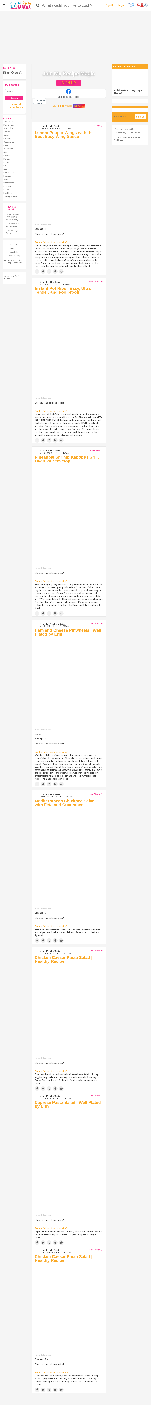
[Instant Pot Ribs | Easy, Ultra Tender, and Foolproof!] (69, 346)
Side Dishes (94, 623)
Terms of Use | (14, 256)
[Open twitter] (133, 5)
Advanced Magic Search (16, 105)
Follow (78, 106)
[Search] (38, 5)
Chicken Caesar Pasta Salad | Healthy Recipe (63, 959)
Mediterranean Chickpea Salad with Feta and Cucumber (65, 803)
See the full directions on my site (51, 242)
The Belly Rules (57, 624)
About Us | (14, 245)
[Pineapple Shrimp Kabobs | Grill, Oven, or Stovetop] (69, 516)
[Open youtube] (142, 5)
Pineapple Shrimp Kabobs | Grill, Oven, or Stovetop (67, 459)
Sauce (97, 125)
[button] (69, 93)
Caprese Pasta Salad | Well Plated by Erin (68, 1104)
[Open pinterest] (138, 5)
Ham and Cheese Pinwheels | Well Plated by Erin (68, 632)
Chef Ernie (55, 126)
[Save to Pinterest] (55, 271)
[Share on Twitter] (43, 271)
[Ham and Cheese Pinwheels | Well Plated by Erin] (69, 683)
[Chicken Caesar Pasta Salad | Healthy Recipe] (69, 1011)
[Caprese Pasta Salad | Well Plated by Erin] (69, 1162)
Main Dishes (94, 281)
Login (121, 5)
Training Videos (10, 196)
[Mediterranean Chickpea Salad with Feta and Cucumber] (69, 858)
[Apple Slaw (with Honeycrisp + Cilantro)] (130, 78)
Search (14, 98)
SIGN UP (68, 83)
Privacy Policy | (14, 252)
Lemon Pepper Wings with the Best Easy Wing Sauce (64, 134)
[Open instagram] (146, 5)
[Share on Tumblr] (49, 271)
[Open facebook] (129, 5)
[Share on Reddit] (61, 271)
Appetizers (95, 450)
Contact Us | (14, 248)
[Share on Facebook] (37, 271)
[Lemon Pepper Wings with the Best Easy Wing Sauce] (69, 181)
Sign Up (110, 5)
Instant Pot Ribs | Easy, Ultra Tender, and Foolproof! (63, 290)
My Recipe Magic (62, 105)
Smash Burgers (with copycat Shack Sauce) (12, 217)
